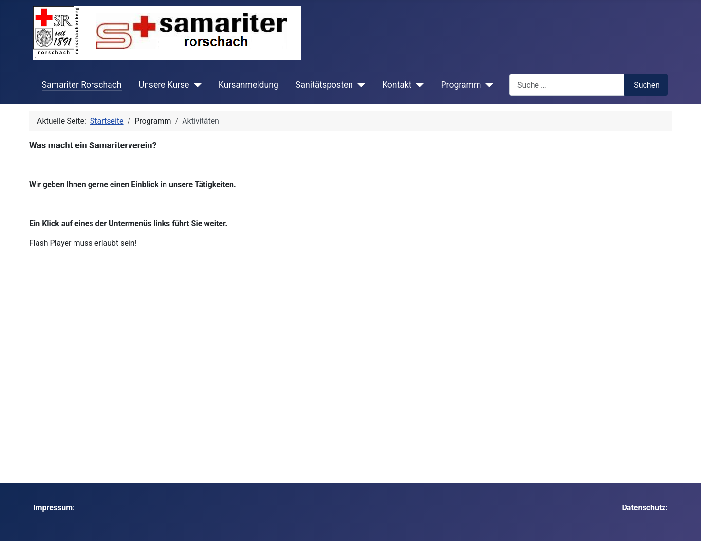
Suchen (647, 85)
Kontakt (397, 85)
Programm (461, 85)
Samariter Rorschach (82, 85)
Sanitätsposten (324, 85)
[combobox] (567, 85)
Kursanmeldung (248, 85)
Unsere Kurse (164, 85)
